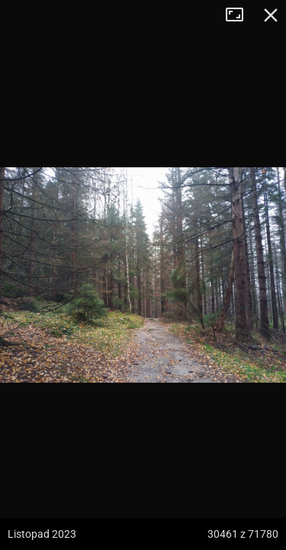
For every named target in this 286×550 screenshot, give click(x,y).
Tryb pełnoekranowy (240, 15)
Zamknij (270, 15)
